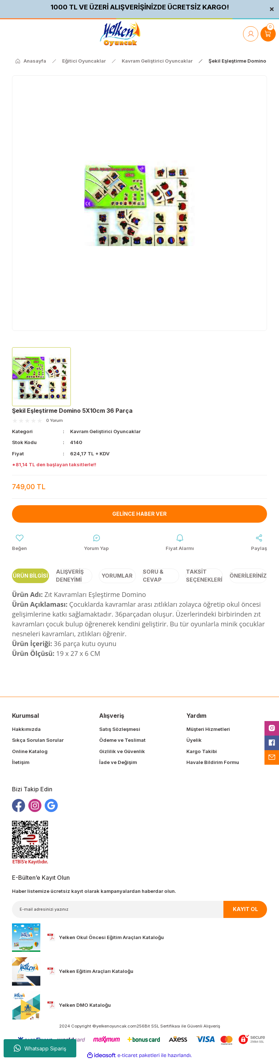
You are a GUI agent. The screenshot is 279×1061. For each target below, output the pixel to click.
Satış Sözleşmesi (119, 729)
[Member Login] (250, 33)
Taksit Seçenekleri (204, 576)
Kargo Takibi (201, 751)
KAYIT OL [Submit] (245, 909)
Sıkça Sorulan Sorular (38, 740)
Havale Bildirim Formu (212, 762)
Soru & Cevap (153, 576)
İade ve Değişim (118, 762)
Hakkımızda (26, 729)
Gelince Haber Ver (139, 514)
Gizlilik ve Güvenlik (122, 751)
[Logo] (120, 33)
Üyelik (194, 740)
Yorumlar (117, 576)
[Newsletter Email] (139, 909)
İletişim (20, 762)
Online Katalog (30, 751)
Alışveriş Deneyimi (70, 576)
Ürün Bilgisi (30, 576)
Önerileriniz (248, 576)
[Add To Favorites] (19, 543)
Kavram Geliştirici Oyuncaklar (105, 431)
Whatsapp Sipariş (40, 1048)
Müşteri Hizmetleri (208, 729)
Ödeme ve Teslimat (122, 740)
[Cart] (268, 33)
